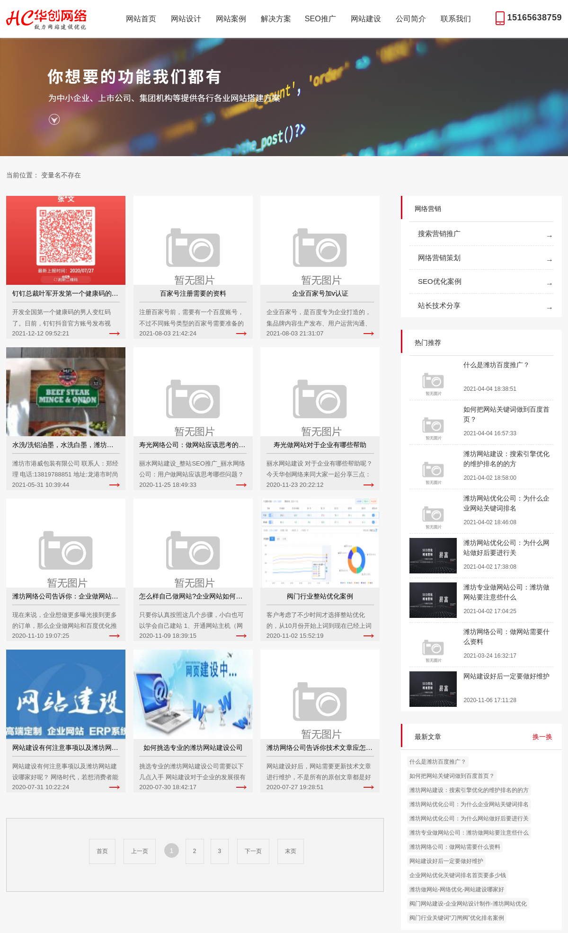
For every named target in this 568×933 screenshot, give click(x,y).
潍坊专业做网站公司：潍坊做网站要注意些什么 (469, 832)
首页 (102, 851)
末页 (290, 851)
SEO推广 (320, 18)
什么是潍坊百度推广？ (437, 761)
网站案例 (231, 18)
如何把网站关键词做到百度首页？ (452, 776)
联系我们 (456, 18)
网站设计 (186, 18)
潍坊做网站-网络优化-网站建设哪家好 (456, 889)
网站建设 (366, 18)
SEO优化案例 (440, 281)
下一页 (253, 851)
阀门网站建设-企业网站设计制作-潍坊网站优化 (468, 903)
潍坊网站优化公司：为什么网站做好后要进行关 (469, 818)
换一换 (542, 736)
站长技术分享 (439, 305)
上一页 (139, 851)
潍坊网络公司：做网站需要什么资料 (454, 847)
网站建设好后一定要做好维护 (446, 861)
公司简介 (411, 18)
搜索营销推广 (439, 233)
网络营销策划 (439, 258)
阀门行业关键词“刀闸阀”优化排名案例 (456, 918)
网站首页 (141, 18)
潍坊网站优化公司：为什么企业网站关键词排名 (469, 804)
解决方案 (276, 18)
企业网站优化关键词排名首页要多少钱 (457, 875)
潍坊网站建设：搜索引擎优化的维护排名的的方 (469, 790)
